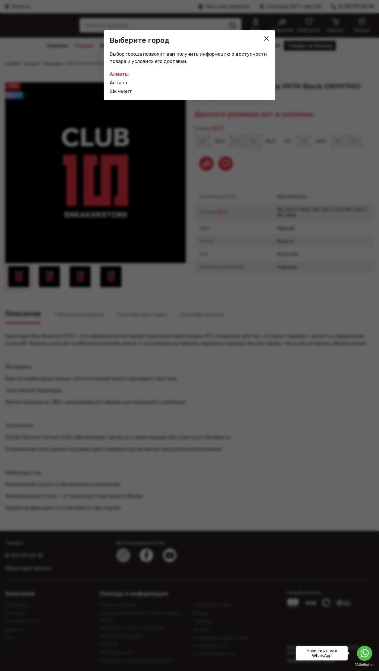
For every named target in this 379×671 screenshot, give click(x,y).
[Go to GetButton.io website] (364, 665)
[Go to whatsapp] (364, 653)
